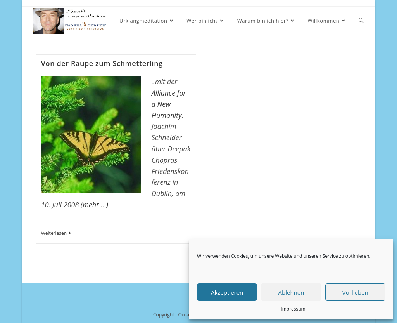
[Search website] (361, 21)
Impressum (293, 309)
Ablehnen (291, 292)
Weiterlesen (56, 234)
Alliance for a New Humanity (169, 104)
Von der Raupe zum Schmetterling (102, 63)
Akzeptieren (227, 292)
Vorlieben (355, 292)
